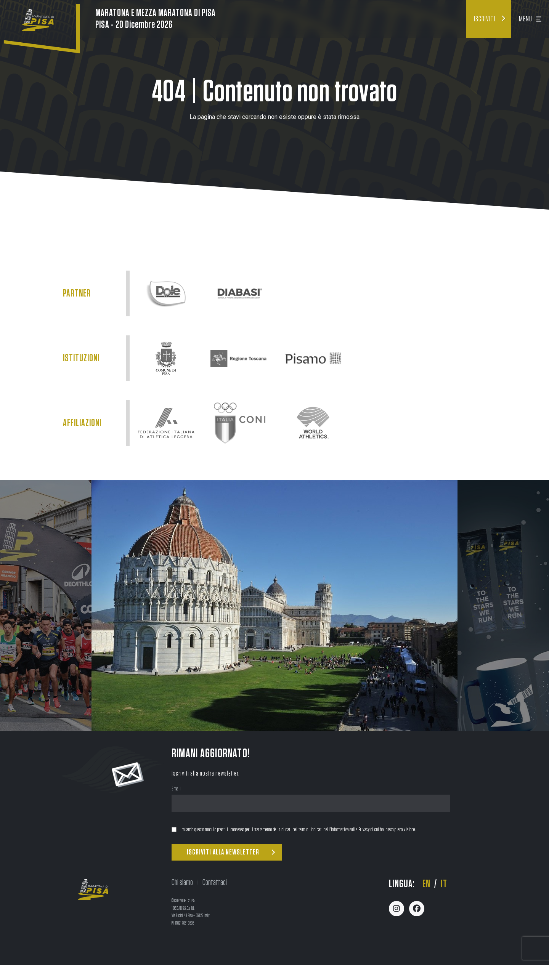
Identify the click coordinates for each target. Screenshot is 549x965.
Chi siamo (182, 882)
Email (176, 789)
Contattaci (214, 882)
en (426, 884)
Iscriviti (485, 19)
